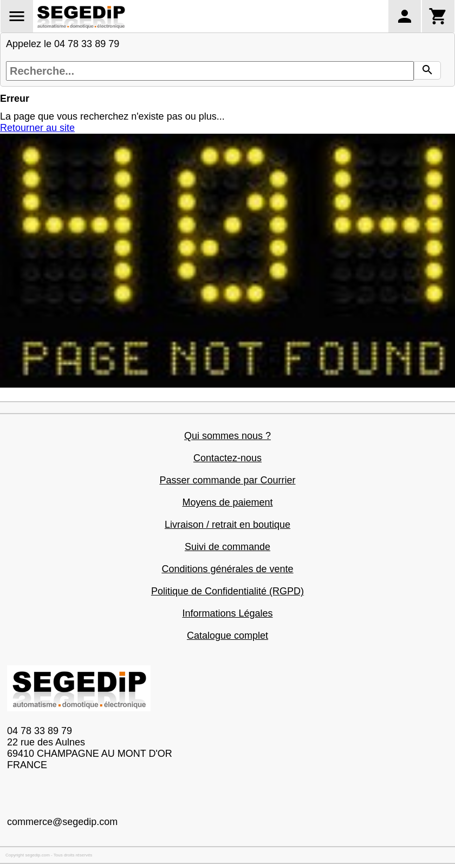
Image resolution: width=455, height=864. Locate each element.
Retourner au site (37, 127)
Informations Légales (227, 613)
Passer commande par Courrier (227, 480)
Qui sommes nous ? (227, 435)
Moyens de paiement (227, 502)
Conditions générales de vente (227, 569)
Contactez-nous (227, 458)
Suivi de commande (227, 546)
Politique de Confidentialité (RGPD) (227, 591)
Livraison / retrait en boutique (227, 524)
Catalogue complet (227, 635)
